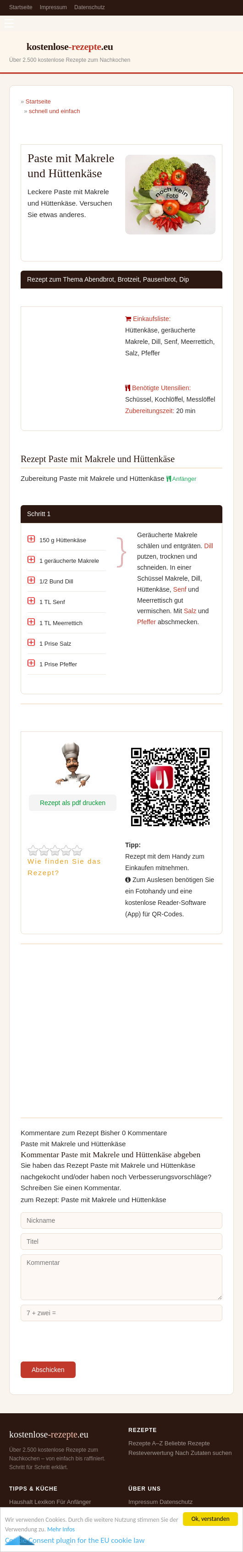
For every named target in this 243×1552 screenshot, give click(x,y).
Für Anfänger (73, 1501)
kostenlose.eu (70, 46)
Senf (180, 589)
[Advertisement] (73, 347)
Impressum (53, 7)
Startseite (21, 7)
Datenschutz (89, 7)
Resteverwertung (150, 1452)
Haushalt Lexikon (32, 1501)
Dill (208, 546)
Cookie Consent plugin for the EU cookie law (74, 1540)
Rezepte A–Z (145, 1443)
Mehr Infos (61, 1529)
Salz (190, 611)
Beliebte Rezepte (187, 1443)
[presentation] (90, 1343)
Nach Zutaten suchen (203, 1452)
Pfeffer (146, 622)
